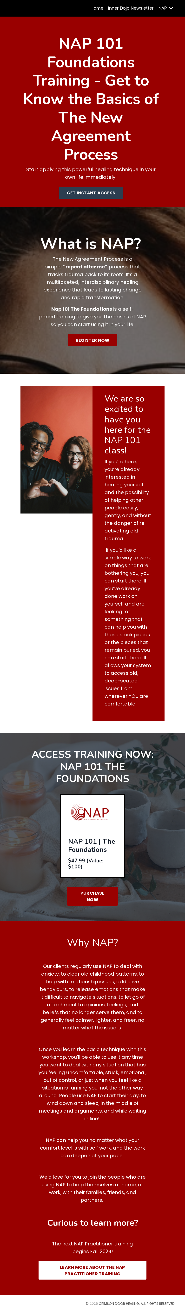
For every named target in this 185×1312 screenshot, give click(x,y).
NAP (166, 8)
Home (97, 8)
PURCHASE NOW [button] (92, 896)
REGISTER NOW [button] (93, 340)
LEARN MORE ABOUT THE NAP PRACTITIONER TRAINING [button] (92, 1270)
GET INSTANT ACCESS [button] (91, 193)
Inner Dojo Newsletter (131, 8)
